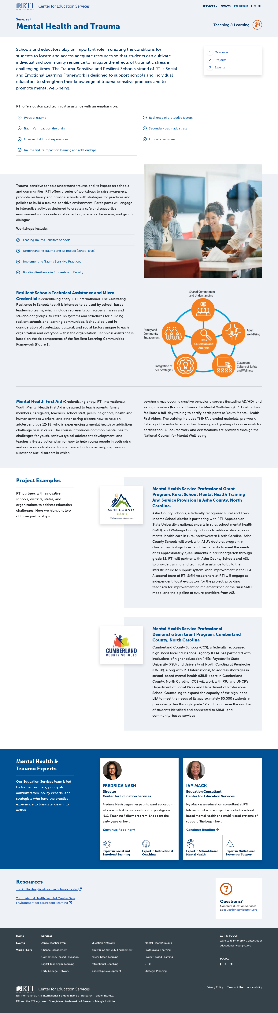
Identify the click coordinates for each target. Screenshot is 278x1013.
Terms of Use (235, 987)
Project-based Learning (159, 957)
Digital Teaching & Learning (57, 964)
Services (46, 936)
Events (226, 6)
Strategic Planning (156, 971)
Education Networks (103, 943)
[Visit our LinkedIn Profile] (259, 6)
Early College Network (55, 971)
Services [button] (209, 6)
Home (20, 936)
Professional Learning (158, 950)
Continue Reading (119, 830)
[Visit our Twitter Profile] (255, 6)
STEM (148, 964)
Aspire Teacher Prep (53, 943)
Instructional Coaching (104, 964)
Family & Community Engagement (111, 950)
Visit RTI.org (24, 950)
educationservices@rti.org (240, 909)
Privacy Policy (215, 987)
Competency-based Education (60, 957)
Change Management (54, 950)
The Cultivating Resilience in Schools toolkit (49, 889)
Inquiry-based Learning (104, 957)
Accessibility (254, 987)
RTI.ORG (241, 6)
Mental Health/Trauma (158, 943)
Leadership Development (106, 971)
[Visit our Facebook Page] (251, 6)
